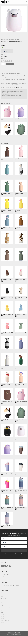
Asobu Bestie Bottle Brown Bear (6, 158)
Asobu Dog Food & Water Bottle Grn (7, 507)
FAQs (2, 605)
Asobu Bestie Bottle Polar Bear (6, 367)
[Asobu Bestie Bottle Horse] (7, 254)
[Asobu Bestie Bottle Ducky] (21, 203)
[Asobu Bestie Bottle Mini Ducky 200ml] (7, 307)
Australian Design (4, 594)
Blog (2, 596)
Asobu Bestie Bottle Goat (19, 244)
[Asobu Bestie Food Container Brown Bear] (7, 394)
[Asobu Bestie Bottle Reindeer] (21, 359)
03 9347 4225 (4, 574)
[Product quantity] (3, 64)
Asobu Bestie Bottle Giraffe (5, 244)
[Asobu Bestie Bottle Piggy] (21, 342)
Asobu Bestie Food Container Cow (6, 419)
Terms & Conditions (4, 624)
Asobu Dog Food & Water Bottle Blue (21, 490)
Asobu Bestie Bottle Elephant (5, 227)
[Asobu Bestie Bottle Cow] (21, 168)
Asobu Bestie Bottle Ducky (19, 210)
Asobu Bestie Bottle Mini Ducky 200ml (7, 314)
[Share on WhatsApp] (2, 61)
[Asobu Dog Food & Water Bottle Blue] (21, 483)
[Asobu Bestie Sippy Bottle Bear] (21, 448)
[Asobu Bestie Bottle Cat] (7, 168)
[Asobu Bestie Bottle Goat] (21, 237)
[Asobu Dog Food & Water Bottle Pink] (7, 518)
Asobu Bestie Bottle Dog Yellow (6, 210)
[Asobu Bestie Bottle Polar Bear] (7, 359)
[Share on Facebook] (4, 61)
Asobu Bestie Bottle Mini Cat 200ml (7, 297)
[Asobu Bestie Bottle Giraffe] (7, 237)
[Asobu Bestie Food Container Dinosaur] (21, 128)
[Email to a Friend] (8, 61)
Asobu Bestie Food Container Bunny (7, 118)
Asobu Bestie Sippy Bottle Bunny (6, 473)
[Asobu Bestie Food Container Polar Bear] (21, 430)
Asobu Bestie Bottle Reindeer (19, 367)
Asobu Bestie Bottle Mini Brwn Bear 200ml (7, 280)
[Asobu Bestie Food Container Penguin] (7, 430)
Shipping (2, 616)
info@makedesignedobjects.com (10, 577)
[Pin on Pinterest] (9, 61)
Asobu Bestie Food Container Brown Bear (7, 402)
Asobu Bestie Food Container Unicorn (21, 118)
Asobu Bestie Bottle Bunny (19, 158)
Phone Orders (3, 618)
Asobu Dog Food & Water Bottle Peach (20, 508)
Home (2, 39)
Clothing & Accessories (9, 39)
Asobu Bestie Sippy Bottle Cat (19, 473)
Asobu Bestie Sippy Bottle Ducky (6, 490)
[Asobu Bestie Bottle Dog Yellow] (7, 203)
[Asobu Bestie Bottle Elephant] (7, 220)
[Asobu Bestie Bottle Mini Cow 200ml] (21, 290)
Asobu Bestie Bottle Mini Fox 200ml (7, 332)
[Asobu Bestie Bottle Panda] (7, 342)
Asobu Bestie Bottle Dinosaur (6, 193)
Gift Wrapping (3, 610)
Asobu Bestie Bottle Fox (18, 227)
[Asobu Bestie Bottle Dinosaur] (7, 186)
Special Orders (3, 614)
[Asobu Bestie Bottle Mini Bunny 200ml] (21, 272)
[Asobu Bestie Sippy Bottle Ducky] (7, 483)
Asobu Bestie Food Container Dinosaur (19, 136)
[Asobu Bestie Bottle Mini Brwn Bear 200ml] (7, 272)
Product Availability (4, 609)
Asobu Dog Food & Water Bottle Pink (7, 525)
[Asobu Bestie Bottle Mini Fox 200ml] (7, 325)
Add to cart (10, 63)
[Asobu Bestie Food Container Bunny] (7, 111)
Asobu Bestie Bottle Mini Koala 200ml (21, 332)
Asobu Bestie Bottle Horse (5, 262)
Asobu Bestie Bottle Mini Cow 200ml (21, 297)
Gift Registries (3, 612)
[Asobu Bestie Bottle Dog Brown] (21, 186)
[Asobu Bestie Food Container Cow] (7, 128)
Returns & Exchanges (5, 620)
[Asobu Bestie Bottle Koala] (21, 254)
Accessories (17, 39)
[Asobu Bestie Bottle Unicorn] (21, 377)
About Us (2, 592)
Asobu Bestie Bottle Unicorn (19, 384)
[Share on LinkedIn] (11, 61)
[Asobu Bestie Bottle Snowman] (7, 377)
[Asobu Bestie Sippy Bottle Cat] (21, 465)
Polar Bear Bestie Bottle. (17, 87)
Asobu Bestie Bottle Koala (19, 262)
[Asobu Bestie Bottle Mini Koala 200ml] (21, 325)
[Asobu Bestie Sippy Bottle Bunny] (7, 465)
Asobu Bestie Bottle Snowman (6, 384)
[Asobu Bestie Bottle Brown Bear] (7, 151)
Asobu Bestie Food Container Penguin (7, 437)
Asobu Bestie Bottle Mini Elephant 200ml (20, 315)
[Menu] (8, 2)
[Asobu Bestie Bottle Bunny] (21, 151)
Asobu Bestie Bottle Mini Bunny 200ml (20, 280)
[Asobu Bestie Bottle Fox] (21, 220)
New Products (3, 598)
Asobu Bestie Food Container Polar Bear (20, 438)
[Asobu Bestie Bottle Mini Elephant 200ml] (21, 307)
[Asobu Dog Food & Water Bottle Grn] (7, 500)
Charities (2, 622)
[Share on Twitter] (6, 61)
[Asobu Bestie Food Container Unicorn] (21, 111)
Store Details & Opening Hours (6, 607)
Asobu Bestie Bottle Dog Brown (20, 193)
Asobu (5, 54)
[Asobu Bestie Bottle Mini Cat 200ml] (7, 290)
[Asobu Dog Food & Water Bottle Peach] (21, 500)
